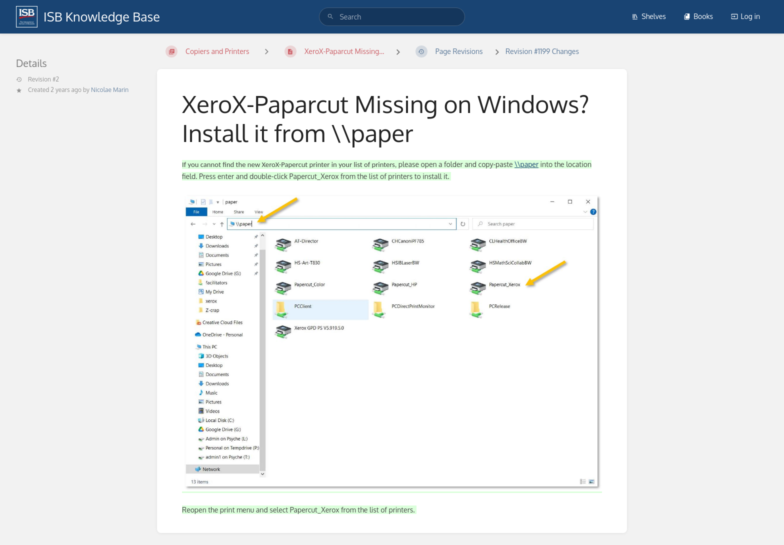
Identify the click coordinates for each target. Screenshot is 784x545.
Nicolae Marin (109, 90)
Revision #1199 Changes (542, 51)
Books (698, 16)
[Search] (330, 16)
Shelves (649, 16)
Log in (745, 16)
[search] (391, 17)
